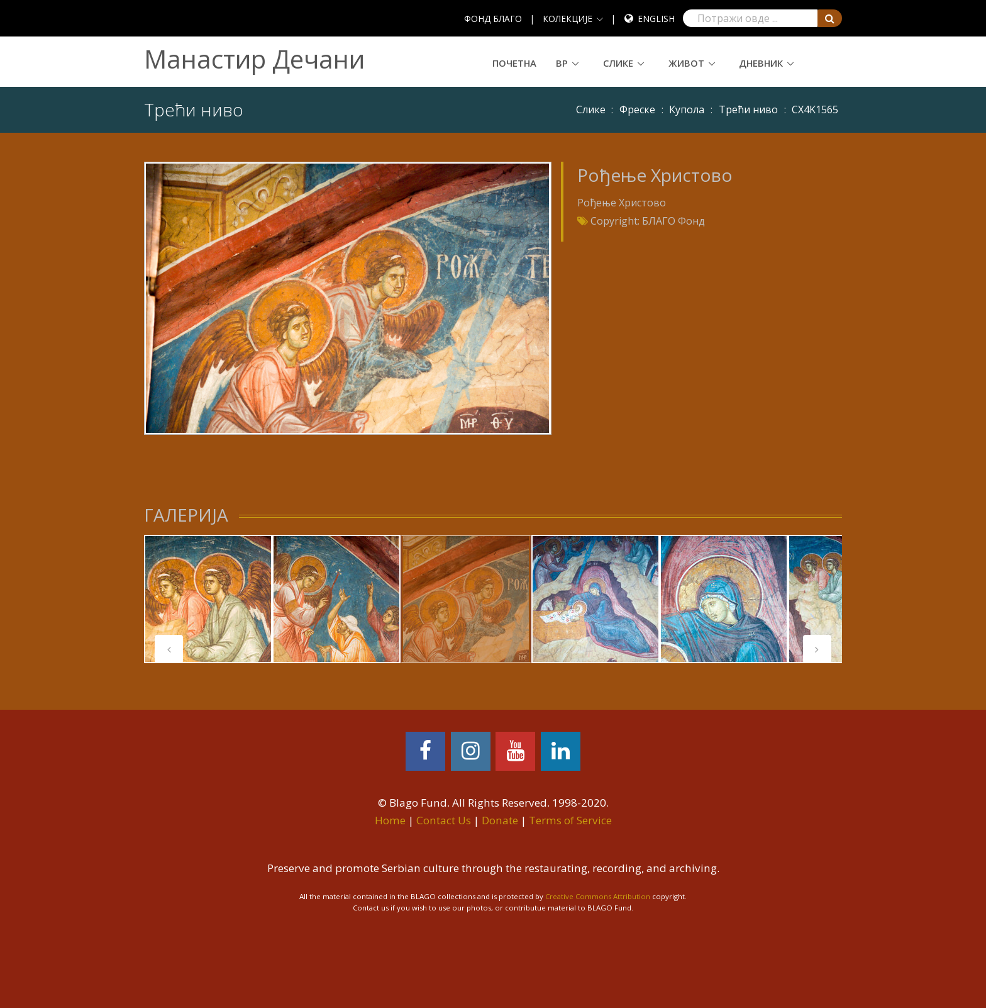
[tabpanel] (208, 599)
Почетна (514, 63)
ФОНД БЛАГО (493, 19)
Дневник (761, 63)
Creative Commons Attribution (597, 896)
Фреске (637, 109)
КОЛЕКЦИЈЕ (567, 19)
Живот (686, 63)
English (656, 19)
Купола (686, 109)
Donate (500, 820)
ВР (562, 63)
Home (390, 820)
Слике (618, 63)
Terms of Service (570, 820)
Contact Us (443, 820)
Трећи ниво (748, 109)
